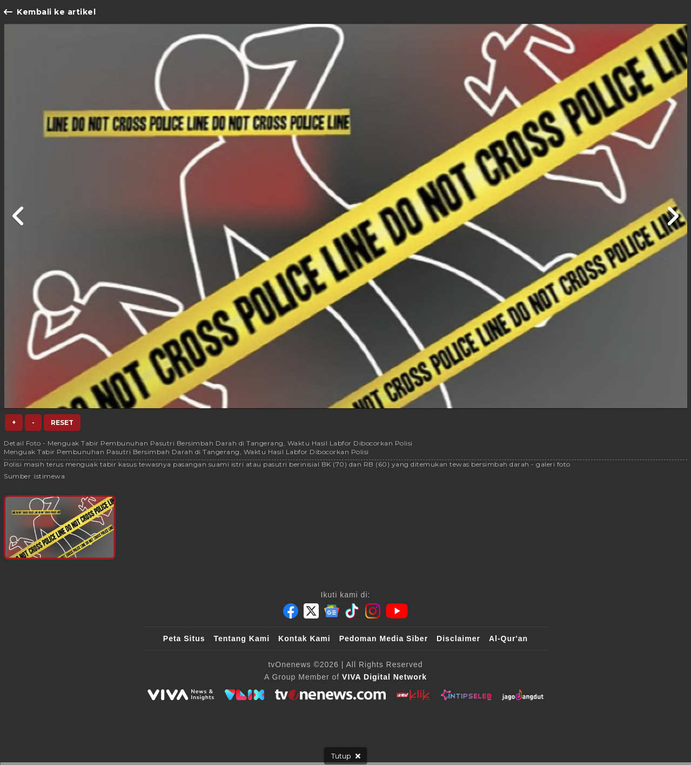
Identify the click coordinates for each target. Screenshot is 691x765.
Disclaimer (458, 638)
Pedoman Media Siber (383, 638)
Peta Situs (184, 638)
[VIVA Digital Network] (384, 677)
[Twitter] (311, 610)
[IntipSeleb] (466, 694)
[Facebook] (290, 610)
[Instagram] (372, 610)
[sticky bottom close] (345, 755)
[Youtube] (397, 610)
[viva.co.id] (180, 694)
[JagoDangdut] (523, 694)
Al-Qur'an (508, 638)
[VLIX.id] (245, 694)
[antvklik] (413, 694)
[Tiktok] (352, 610)
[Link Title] (18, 216)
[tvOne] (330, 694)
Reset (62, 422)
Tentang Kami (242, 638)
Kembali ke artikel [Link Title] (50, 12)
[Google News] (331, 610)
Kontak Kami (304, 638)
